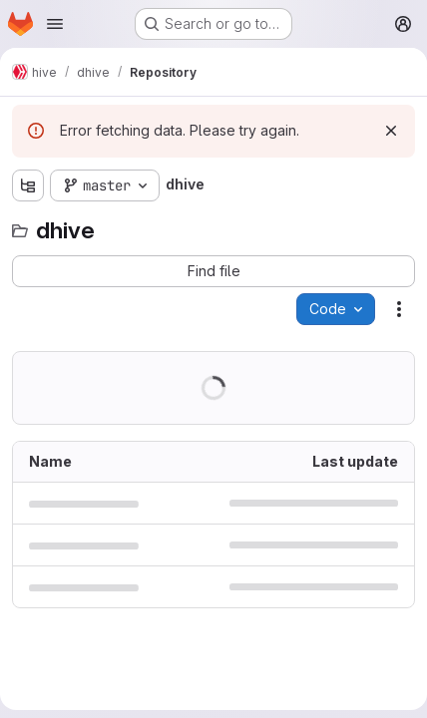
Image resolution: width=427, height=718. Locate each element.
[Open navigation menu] (55, 24)
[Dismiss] (391, 131)
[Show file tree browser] (28, 185)
